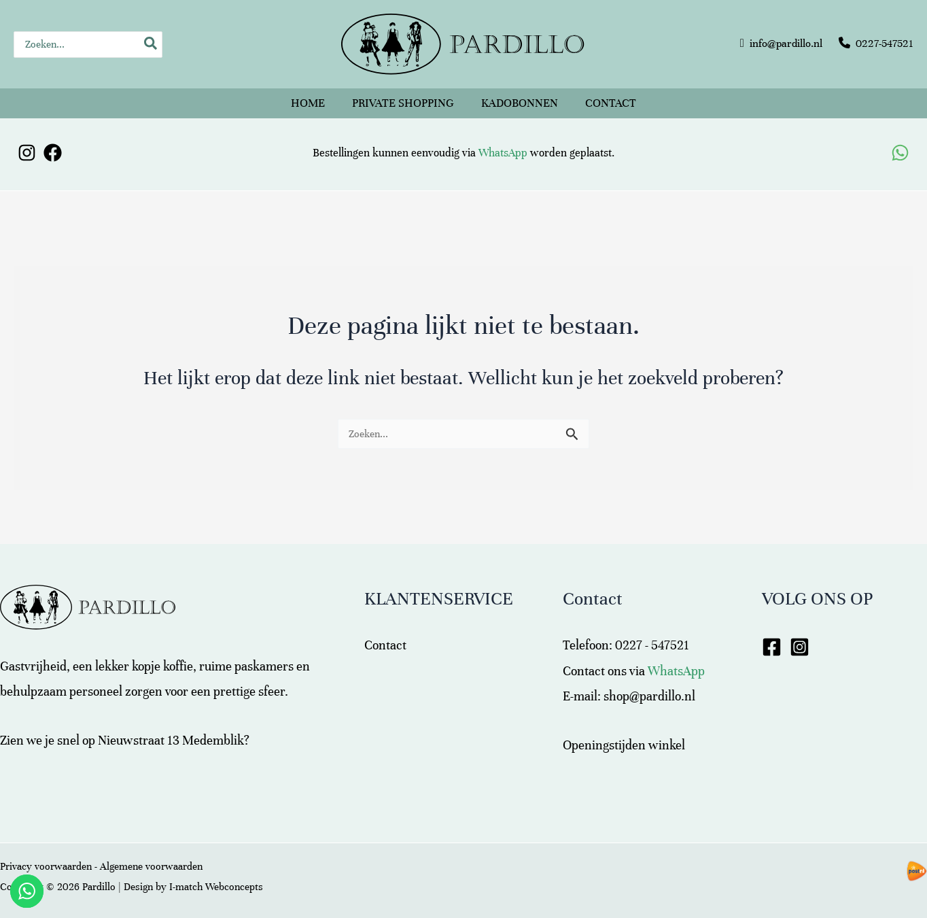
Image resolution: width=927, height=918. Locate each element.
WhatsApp (502, 153)
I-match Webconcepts (216, 887)
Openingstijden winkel (624, 745)
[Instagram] (27, 152)
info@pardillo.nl (786, 43)
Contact (610, 103)
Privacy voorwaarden (46, 866)
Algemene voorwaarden (151, 866)
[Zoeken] (151, 44)
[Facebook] (52, 152)
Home (308, 103)
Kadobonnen (519, 103)
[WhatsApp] (900, 152)
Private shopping (403, 103)
